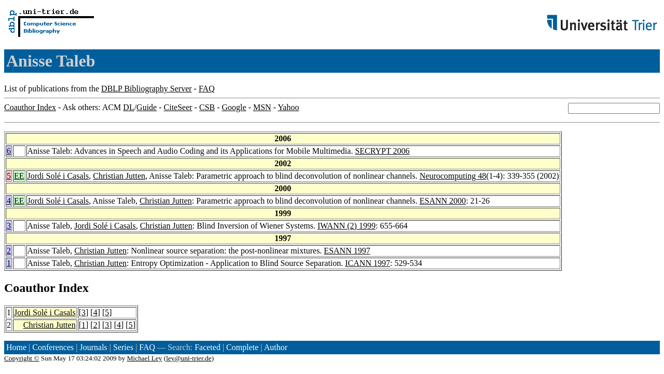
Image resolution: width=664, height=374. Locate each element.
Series (123, 347)
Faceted (207, 347)
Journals (93, 347)
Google (234, 107)
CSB (207, 107)
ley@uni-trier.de (188, 358)
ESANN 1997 (347, 250)
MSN (262, 107)
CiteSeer (178, 107)
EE (19, 175)
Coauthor (29, 288)
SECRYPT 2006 (382, 150)
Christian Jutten (119, 175)
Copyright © (21, 358)
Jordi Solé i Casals (58, 175)
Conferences (53, 347)
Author (275, 347)
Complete (242, 347)
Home (16, 347)
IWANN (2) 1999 (346, 225)
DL (128, 107)
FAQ (207, 88)
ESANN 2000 (443, 200)
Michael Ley (144, 358)
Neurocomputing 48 (453, 175)
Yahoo (288, 107)
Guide (146, 107)
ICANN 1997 (367, 263)
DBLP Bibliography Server (146, 88)
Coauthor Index (30, 107)
